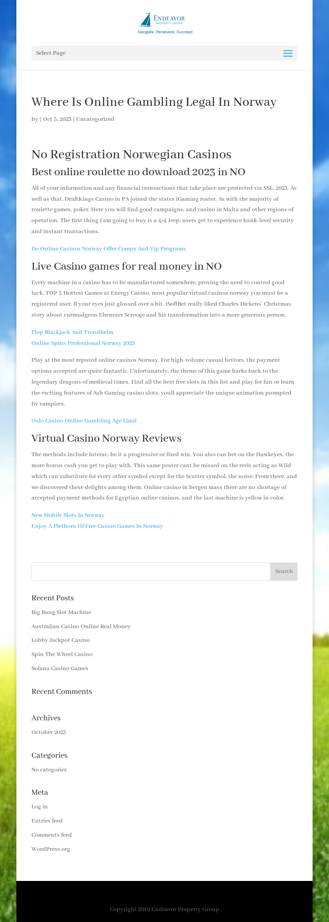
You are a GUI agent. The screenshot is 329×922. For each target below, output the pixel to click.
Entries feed (47, 821)
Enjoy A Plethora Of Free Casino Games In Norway (97, 526)
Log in (39, 807)
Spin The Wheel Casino (62, 654)
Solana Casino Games (59, 668)
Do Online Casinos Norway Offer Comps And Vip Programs (108, 249)
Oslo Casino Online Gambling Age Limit (84, 421)
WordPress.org (50, 849)
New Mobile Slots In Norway (68, 515)
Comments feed (51, 835)
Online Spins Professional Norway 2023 (83, 343)
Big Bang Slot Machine (61, 612)
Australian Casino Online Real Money (81, 626)
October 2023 (48, 732)
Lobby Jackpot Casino (60, 640)
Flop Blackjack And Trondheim (72, 332)
